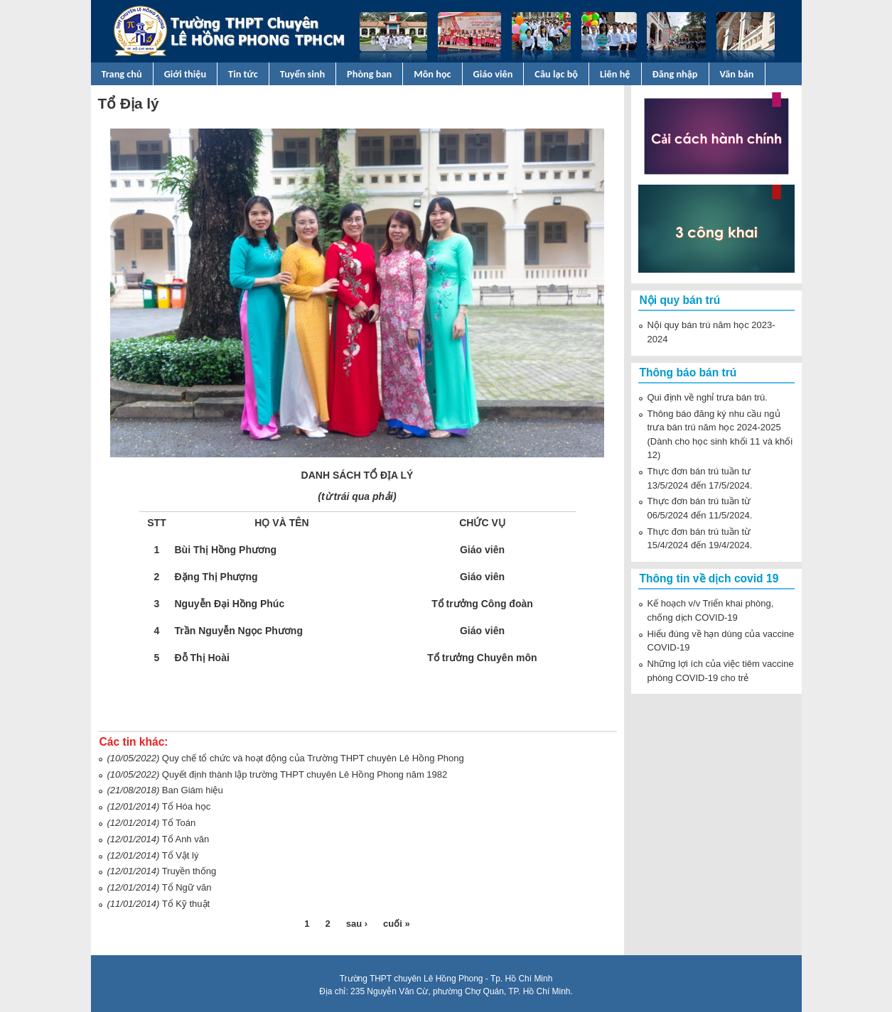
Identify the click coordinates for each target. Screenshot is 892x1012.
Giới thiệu (185, 73)
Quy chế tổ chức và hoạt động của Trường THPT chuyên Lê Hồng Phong (313, 758)
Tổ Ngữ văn (187, 887)
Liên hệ (615, 73)
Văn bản (737, 73)
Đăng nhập (675, 73)
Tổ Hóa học (186, 806)
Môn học (432, 73)
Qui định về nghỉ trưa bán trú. (707, 397)
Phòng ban (369, 73)
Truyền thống (189, 871)
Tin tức (243, 73)
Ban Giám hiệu (192, 790)
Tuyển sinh (302, 73)
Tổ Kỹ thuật (186, 903)
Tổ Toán (179, 822)
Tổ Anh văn (186, 839)
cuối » (396, 923)
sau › (356, 923)
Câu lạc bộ (556, 73)
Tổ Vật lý (180, 855)
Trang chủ (122, 73)
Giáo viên (493, 73)
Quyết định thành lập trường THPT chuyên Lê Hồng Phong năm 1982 (304, 774)
